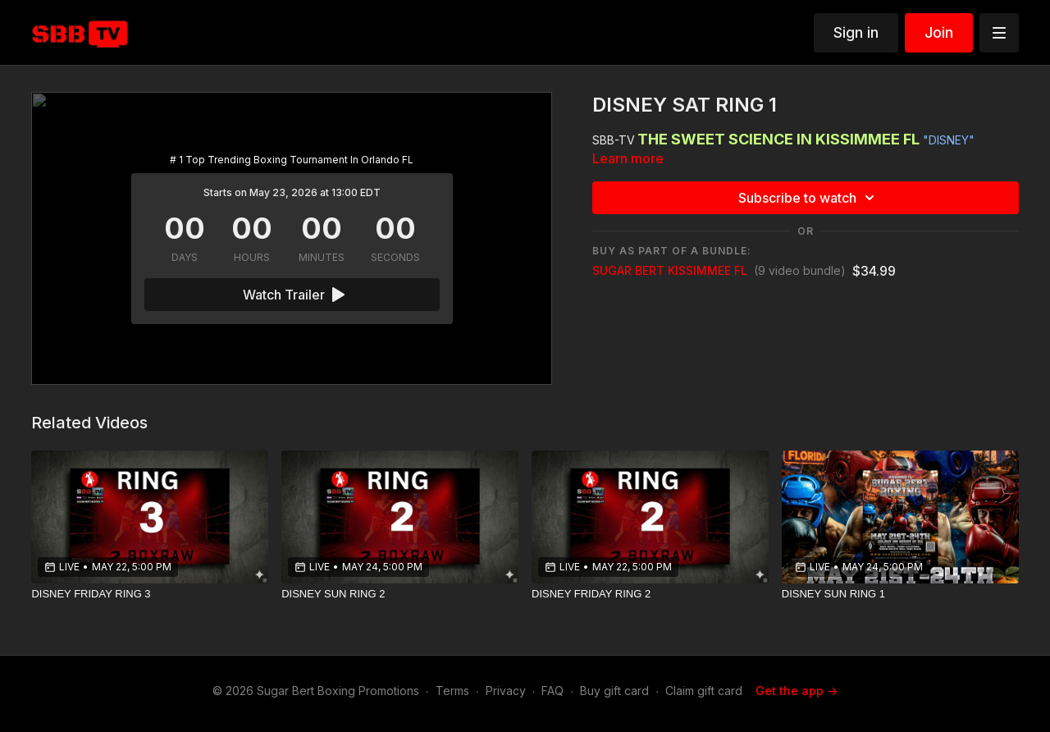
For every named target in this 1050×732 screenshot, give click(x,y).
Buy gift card (614, 691)
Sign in (856, 32)
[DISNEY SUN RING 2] (399, 594)
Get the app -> (797, 691)
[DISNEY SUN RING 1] (900, 594)
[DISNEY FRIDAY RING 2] (650, 594)
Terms (452, 691)
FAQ (552, 691)
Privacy (506, 691)
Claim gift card (703, 691)
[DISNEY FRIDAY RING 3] (149, 594)
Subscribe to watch (808, 198)
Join (938, 32)
